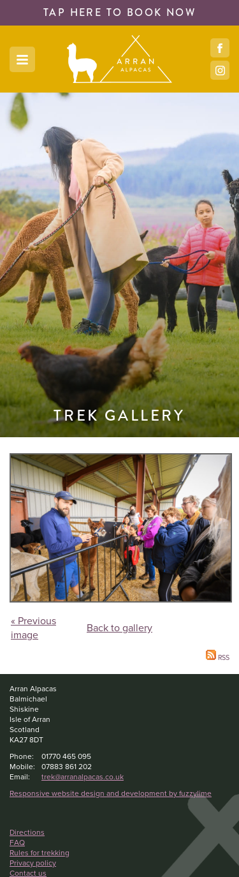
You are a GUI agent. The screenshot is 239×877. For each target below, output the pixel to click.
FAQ (17, 842)
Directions (27, 832)
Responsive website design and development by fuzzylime (111, 793)
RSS (217, 657)
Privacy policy (33, 863)
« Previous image (33, 627)
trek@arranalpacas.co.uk (82, 777)
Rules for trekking (39, 852)
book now (119, 12)
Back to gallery (119, 627)
